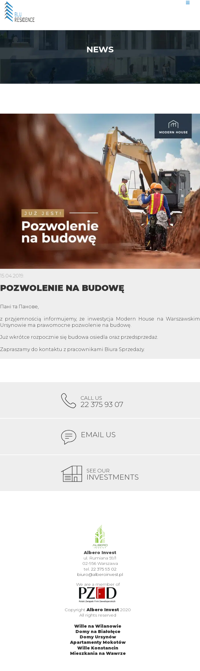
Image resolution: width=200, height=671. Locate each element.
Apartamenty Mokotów (98, 642)
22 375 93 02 (103, 569)
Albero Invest (103, 609)
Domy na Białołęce (97, 631)
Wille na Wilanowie (97, 626)
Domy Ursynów (98, 637)
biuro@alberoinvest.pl (100, 574)
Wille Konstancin (97, 648)
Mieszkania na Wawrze (98, 653)
